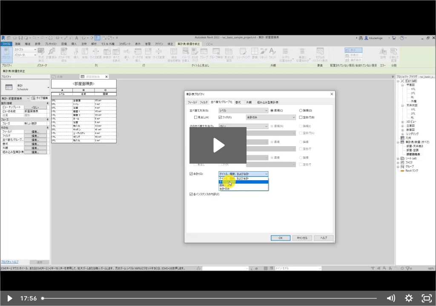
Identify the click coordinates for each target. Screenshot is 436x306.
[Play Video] (9, 298)
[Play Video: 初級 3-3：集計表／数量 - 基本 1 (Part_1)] (217, 145)
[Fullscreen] (427, 298)
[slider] (210, 298)
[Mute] (391, 298)
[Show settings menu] (409, 298)
